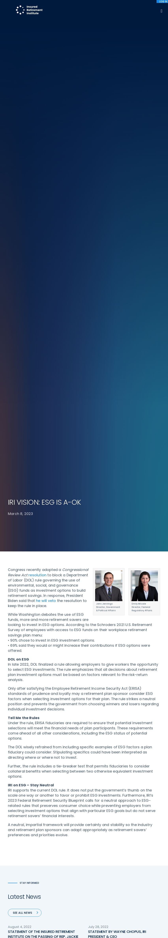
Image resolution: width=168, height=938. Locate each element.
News (51, 874)
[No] (163, 929)
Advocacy (55, 820)
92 (120, 626)
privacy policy (97, 925)
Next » (132, 626)
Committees (97, 859)
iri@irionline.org (20, 878)
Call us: (13, 859)
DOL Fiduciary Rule (100, 820)
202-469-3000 (19, 866)
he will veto (46, 149)
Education (55, 867)
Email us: (14, 871)
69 (104, 626)
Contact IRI (135, 835)
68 (94, 626)
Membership (96, 867)
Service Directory (100, 874)
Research (54, 859)
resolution (37, 123)
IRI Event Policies (139, 843)
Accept (85, 932)
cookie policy (118, 925)
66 (77, 626)
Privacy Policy (137, 850)
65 (68, 626)
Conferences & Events (63, 852)
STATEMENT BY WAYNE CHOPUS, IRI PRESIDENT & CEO (117, 483)
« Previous (39, 626)
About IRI (134, 820)
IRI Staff (133, 828)
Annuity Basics (98, 840)
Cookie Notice (137, 857)
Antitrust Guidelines (141, 865)
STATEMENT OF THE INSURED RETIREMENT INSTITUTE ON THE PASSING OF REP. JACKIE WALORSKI (43, 485)
